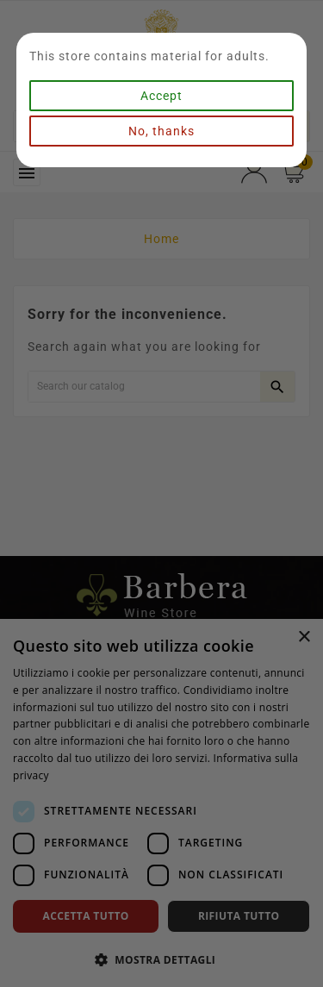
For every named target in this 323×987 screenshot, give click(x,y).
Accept (161, 96)
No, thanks (161, 131)
